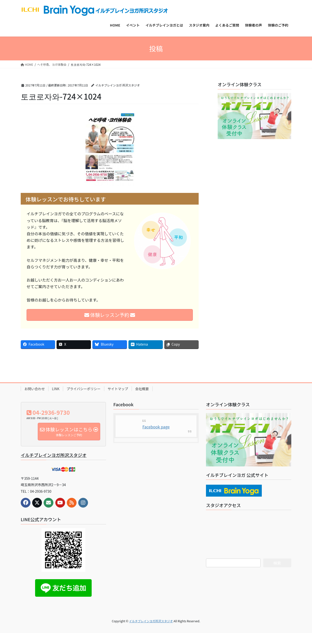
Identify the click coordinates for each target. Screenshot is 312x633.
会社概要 (142, 388)
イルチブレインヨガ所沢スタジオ (54, 455)
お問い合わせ (34, 388)
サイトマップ (118, 388)
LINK (55, 388)
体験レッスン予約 (109, 314)
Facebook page (156, 427)
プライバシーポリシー (84, 388)
